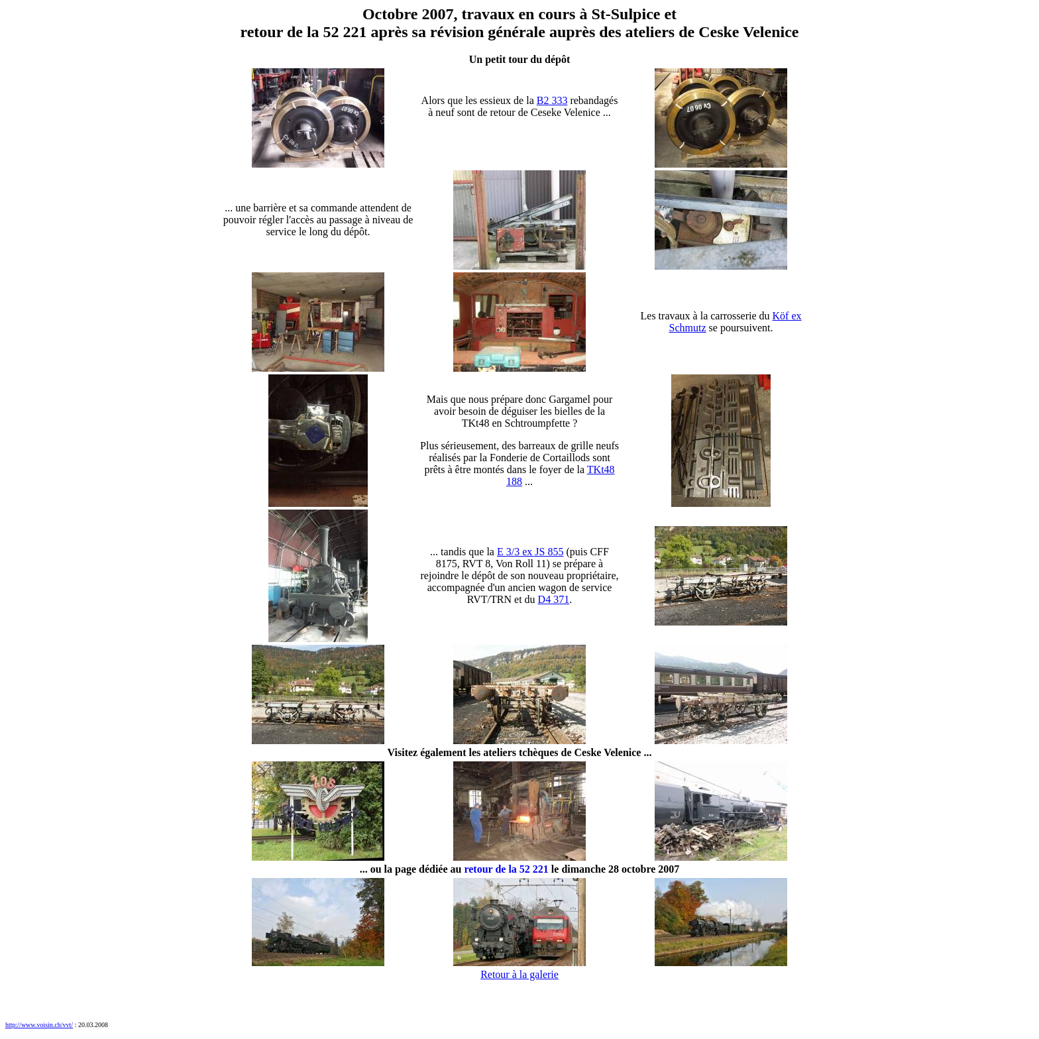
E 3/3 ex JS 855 (530, 551)
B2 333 (552, 100)
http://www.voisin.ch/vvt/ (39, 1024)
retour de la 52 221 (506, 869)
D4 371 (554, 599)
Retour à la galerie (519, 974)
